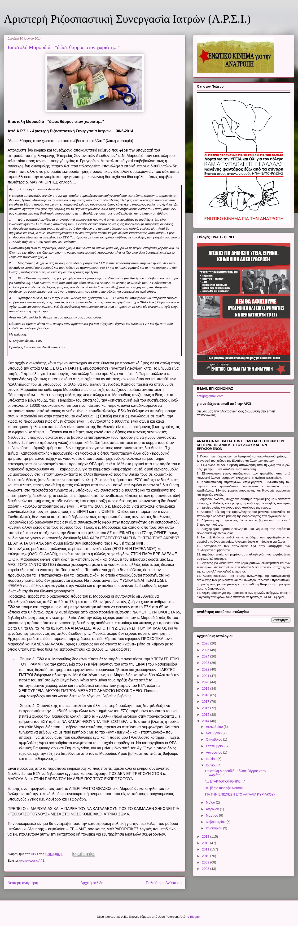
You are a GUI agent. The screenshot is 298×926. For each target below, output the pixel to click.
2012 (206, 843)
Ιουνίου (211, 765)
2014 (206, 721)
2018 (206, 695)
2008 (206, 869)
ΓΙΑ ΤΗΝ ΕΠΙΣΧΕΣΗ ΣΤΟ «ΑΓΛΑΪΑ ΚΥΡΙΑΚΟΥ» (240, 794)
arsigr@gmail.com (210, 396)
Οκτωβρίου (214, 739)
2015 (206, 714)
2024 (206, 656)
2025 (206, 650)
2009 (206, 862)
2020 (206, 682)
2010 (206, 856)
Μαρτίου (212, 815)
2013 (206, 836)
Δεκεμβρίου (215, 727)
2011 (206, 849)
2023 (206, 663)
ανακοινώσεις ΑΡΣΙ (32, 860)
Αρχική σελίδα (91, 883)
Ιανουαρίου (214, 828)
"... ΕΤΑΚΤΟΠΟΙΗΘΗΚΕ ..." (225, 781)
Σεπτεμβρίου (215, 746)
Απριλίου (213, 809)
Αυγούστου (214, 752)
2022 (206, 669)
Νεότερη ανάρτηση (23, 883)
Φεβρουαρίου (216, 822)
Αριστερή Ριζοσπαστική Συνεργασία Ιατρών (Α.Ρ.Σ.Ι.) (127, 19)
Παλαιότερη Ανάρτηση (164, 883)
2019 (206, 688)
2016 (206, 708)
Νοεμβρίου (214, 733)
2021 (206, 676)
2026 (206, 643)
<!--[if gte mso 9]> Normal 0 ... (227, 788)
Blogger (195, 916)
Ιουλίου (211, 759)
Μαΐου (211, 802)
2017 (206, 701)
